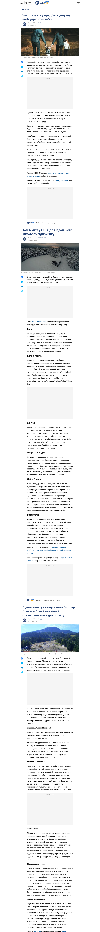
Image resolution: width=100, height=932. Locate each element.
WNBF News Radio (39, 322)
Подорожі (41, 619)
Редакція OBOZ (32, 23)
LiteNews (40, 23)
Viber (41, 561)
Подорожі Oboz (42, 238)
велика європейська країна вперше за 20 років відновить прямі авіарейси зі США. (49, 550)
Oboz (29, 238)
